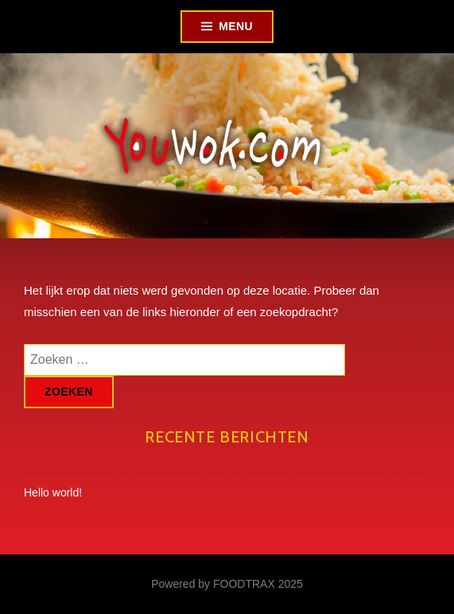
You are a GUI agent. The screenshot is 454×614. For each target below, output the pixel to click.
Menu (236, 26)
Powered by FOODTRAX (213, 583)
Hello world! (53, 492)
